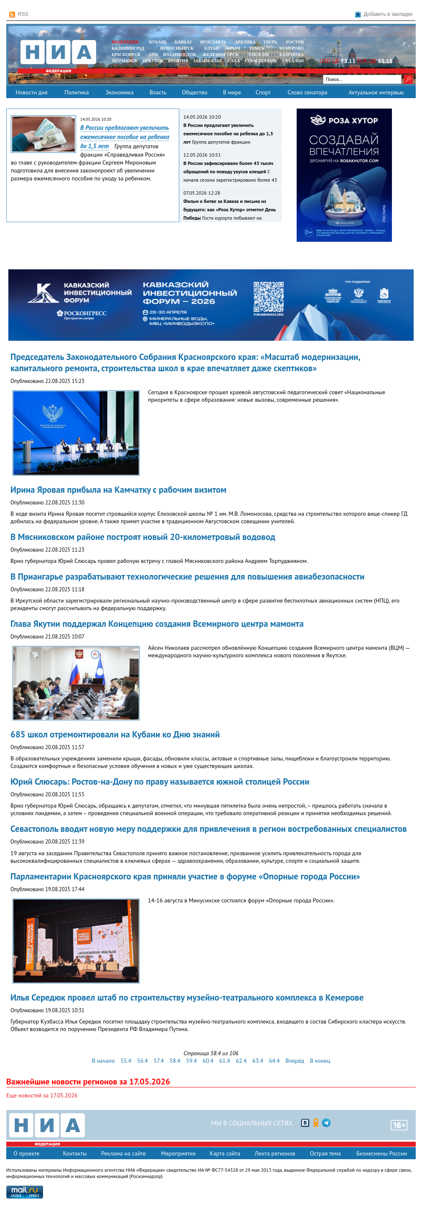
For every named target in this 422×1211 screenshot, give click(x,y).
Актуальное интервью (376, 92)
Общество (194, 92)
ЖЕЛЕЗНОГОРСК (221, 54)
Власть (158, 92)
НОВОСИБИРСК (176, 48)
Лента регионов (275, 1153)
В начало (103, 1060)
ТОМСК (258, 48)
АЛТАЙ (211, 48)
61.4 (224, 1060)
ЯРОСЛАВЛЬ (213, 42)
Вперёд (294, 1060)
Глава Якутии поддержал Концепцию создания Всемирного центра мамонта (157, 623)
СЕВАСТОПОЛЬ (260, 60)
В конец (320, 1060)
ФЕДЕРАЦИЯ (125, 42)
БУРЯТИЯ (178, 60)
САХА (233, 60)
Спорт (263, 92)
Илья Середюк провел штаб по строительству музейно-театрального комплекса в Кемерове (187, 997)
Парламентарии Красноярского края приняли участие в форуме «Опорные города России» (185, 876)
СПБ (153, 54)
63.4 (257, 1060)
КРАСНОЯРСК (126, 54)
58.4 (175, 1060)
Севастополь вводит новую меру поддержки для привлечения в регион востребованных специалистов (208, 828)
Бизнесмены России (381, 1153)
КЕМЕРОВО (292, 48)
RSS (18, 14)
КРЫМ (234, 48)
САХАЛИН (293, 60)
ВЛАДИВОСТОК (179, 54)
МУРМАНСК (125, 60)
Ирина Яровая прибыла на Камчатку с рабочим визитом (118, 489)
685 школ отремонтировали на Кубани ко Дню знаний (115, 734)
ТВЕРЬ (270, 42)
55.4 (125, 1060)
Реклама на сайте (123, 1153)
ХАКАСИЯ (258, 54)
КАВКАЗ (183, 42)
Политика (76, 92)
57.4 (159, 1060)
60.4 (208, 1060)
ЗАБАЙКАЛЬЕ (208, 60)
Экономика (119, 92)
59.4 (191, 1060)
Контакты (75, 1153)
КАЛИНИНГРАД (128, 48)
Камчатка (291, 54)
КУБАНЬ (158, 42)
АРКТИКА (245, 42)
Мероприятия (178, 1153)
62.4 (241, 1060)
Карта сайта (225, 1153)
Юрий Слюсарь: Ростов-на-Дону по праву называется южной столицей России (159, 781)
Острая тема (325, 1153)
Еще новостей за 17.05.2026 (42, 1095)
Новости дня (31, 92)
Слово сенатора (307, 92)
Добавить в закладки (383, 14)
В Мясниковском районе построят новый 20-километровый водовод (142, 536)
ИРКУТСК (152, 60)
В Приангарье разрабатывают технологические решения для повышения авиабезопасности (187, 576)
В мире (232, 92)
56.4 (142, 1060)
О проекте (26, 1153)
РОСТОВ (295, 42)
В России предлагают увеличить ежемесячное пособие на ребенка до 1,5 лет (124, 137)
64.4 (274, 1060)
